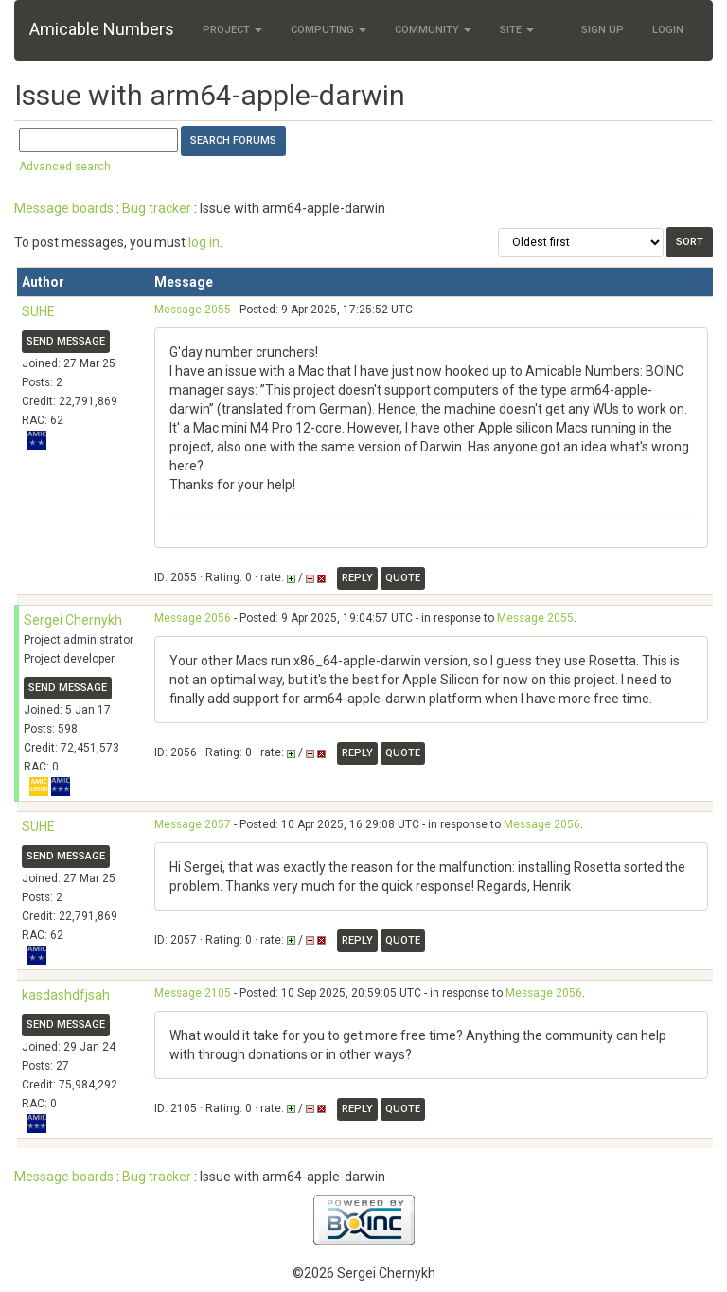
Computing (328, 30)
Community (433, 30)
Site (517, 30)
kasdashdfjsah (66, 994)
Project (232, 30)
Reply (357, 578)
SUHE (38, 311)
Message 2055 (192, 309)
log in (204, 242)
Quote (402, 578)
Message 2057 (192, 824)
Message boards (64, 208)
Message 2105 (192, 993)
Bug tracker (156, 208)
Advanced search (65, 166)
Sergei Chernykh (73, 620)
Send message (66, 341)
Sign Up (602, 30)
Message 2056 (192, 618)
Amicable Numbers (101, 29)
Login (667, 30)
